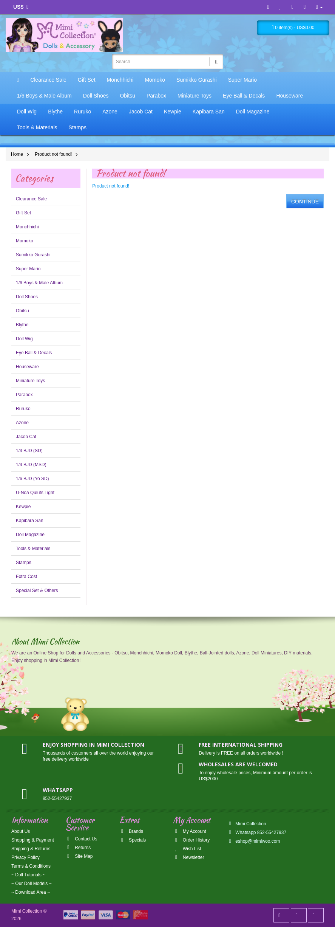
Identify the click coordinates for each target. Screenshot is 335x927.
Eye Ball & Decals (244, 96)
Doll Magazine (253, 112)
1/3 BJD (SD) (29, 450)
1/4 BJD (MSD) (31, 464)
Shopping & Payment (32, 840)
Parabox (156, 96)
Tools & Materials (37, 127)
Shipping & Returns (30, 848)
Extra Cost (26, 576)
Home (17, 154)
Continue (305, 201)
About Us (20, 831)
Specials (132, 840)
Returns (78, 847)
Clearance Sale (48, 80)
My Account (189, 831)
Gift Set (87, 80)
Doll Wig (27, 112)
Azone (109, 112)
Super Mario (242, 80)
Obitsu (127, 96)
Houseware (289, 96)
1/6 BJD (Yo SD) (32, 478)
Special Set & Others (37, 590)
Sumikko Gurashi (196, 80)
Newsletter (188, 857)
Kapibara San (209, 112)
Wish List (187, 848)
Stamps (77, 127)
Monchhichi (120, 80)
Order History (191, 840)
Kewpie (172, 112)
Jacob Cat (141, 112)
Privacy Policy (25, 857)
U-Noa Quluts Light (35, 492)
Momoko (155, 80)
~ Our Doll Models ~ (31, 883)
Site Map (79, 856)
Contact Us (81, 839)
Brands (131, 831)
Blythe (55, 112)
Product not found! (53, 154)
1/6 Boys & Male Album (44, 96)
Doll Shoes (96, 96)
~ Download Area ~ (30, 892)
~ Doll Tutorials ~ (28, 874)
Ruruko (82, 112)
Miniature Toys (194, 96)
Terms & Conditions (31, 866)
